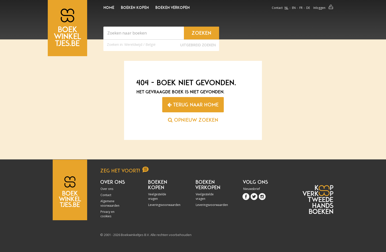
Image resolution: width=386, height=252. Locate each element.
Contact (277, 8)
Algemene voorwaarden (109, 203)
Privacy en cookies (107, 214)
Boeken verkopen (172, 7)
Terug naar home (193, 105)
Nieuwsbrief (251, 189)
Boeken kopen (135, 7)
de (308, 8)
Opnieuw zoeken (193, 120)
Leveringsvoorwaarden (161, 205)
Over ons (106, 189)
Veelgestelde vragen (157, 196)
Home (108, 7)
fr (301, 8)
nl (286, 8)
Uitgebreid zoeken (198, 45)
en (294, 8)
